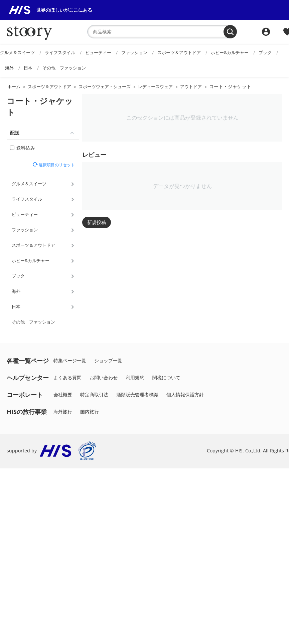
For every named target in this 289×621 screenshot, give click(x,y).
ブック (265, 52)
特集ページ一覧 (69, 360)
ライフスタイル (60, 52)
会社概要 (62, 394)
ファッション (134, 52)
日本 (28, 68)
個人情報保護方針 (185, 394)
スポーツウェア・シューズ (105, 86)
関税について (166, 377)
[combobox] (162, 31)
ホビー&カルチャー (230, 52)
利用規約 (135, 377)
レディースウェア (155, 86)
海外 (9, 68)
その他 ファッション (64, 68)
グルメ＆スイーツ (17, 52)
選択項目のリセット (56, 164)
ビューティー (98, 52)
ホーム (13, 86)
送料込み (22, 148)
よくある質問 (67, 377)
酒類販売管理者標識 (137, 394)
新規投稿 (96, 222)
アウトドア (191, 86)
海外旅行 (62, 411)
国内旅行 (89, 411)
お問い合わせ (104, 377)
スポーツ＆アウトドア (179, 52)
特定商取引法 (94, 394)
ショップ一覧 (108, 360)
